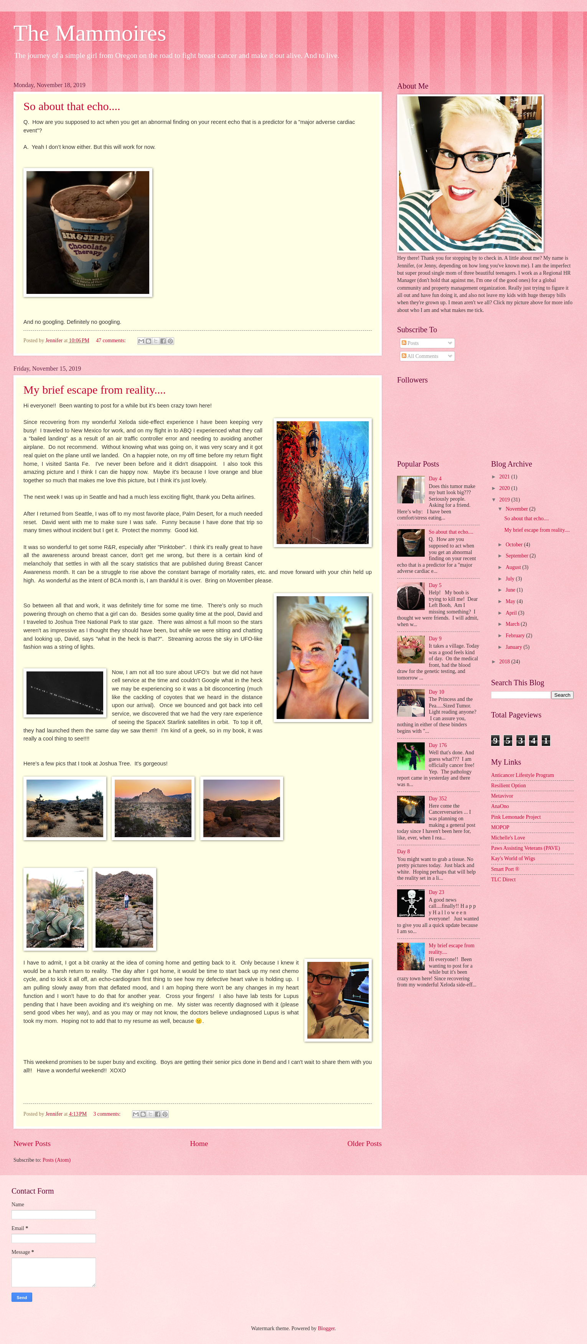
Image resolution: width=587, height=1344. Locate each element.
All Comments (420, 356)
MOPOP (500, 827)
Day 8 (403, 851)
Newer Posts (32, 1144)
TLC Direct (503, 879)
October (515, 544)
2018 (505, 662)
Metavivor (502, 796)
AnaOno (500, 806)
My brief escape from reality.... (94, 389)
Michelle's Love (508, 838)
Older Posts (364, 1144)
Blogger (326, 1328)
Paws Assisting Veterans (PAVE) (525, 848)
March (513, 624)
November (517, 509)
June (511, 590)
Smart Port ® (505, 869)
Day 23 (436, 892)
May (511, 601)
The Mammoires (89, 33)
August (514, 567)
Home (199, 1144)
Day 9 (435, 638)
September (517, 556)
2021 (505, 477)
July (511, 579)
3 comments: (107, 1114)
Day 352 (438, 798)
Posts (410, 343)
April (512, 613)
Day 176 (438, 745)
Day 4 (435, 479)
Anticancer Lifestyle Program (522, 775)
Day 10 (436, 692)
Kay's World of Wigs (513, 858)
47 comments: (111, 340)
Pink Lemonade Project (516, 817)
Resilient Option (508, 785)
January (514, 647)
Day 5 (435, 585)
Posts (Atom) (57, 1160)
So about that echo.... (71, 106)
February (516, 635)
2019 (505, 500)
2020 (505, 488)
